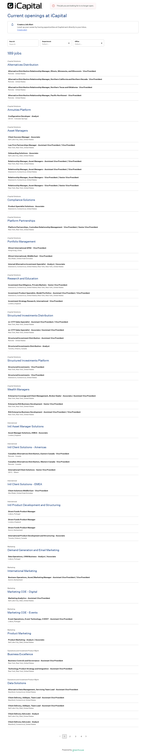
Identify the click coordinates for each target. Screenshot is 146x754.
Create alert (22, 30)
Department (46, 41)
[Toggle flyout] (69, 43)
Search (12, 41)
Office (77, 41)
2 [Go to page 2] (69, 736)
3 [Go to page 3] (75, 736)
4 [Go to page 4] (81, 736)
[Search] (23, 44)
